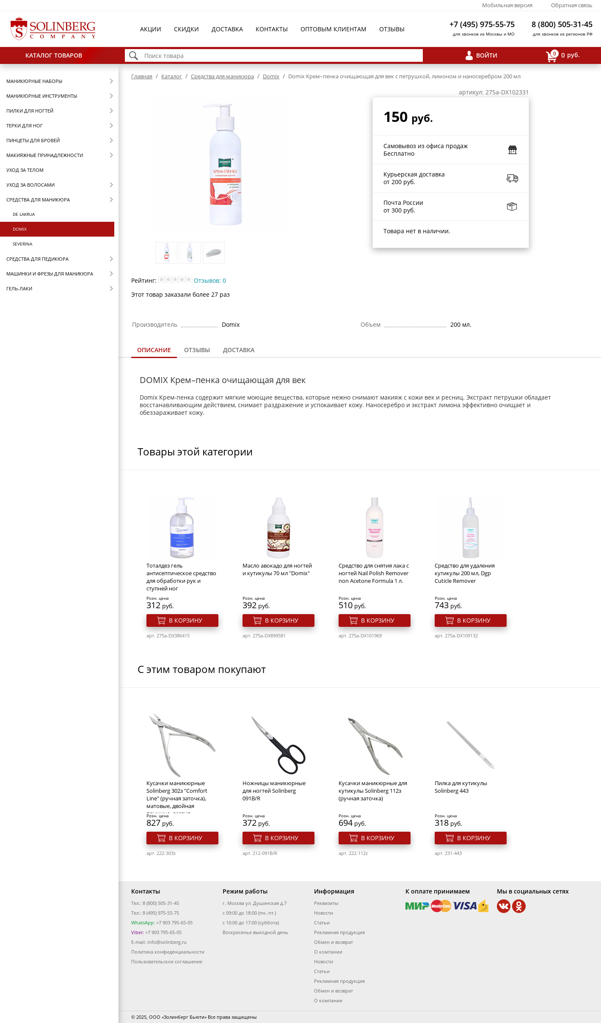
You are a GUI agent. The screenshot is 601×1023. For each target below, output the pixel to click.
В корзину (185, 620)
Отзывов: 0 (210, 280)
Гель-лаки (19, 288)
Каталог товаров (53, 55)
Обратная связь (572, 5)
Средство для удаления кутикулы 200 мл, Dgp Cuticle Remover (465, 573)
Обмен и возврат (333, 942)
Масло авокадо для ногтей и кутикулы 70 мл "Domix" (277, 569)
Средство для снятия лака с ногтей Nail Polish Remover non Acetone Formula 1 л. (374, 573)
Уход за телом (25, 170)
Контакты (272, 29)
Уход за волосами (30, 185)
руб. (563, 55)
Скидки (186, 29)
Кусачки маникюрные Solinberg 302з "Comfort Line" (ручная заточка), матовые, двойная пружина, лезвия (176, 798)
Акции (150, 29)
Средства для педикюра (37, 259)
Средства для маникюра (38, 199)
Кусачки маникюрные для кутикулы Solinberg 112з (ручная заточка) (373, 790)
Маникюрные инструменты (41, 96)
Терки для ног (24, 125)
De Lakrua (24, 214)
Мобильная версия (507, 5)
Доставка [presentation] (238, 350)
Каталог (171, 76)
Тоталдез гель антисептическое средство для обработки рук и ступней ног (181, 577)
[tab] (154, 350)
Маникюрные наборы (34, 81)
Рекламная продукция (339, 932)
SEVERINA (22, 244)
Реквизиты (326, 903)
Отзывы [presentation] (197, 350)
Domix (20, 229)
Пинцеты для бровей (33, 140)
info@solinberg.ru (167, 942)
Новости (323, 913)
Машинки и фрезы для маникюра (49, 273)
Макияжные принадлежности (44, 155)
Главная (141, 76)
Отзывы (392, 29)
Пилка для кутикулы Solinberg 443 (461, 786)
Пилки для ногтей (29, 111)
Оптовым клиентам (333, 29)
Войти (486, 55)
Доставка (227, 29)
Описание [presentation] (154, 350)
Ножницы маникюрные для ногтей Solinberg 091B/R (274, 790)
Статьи (322, 922)
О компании (328, 952)
